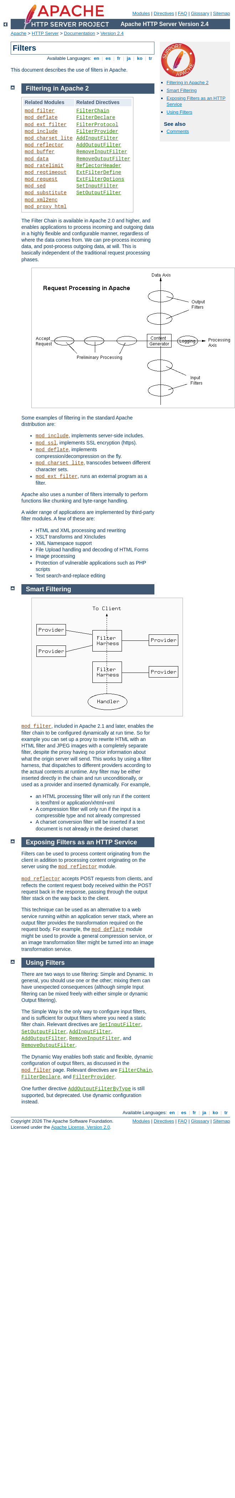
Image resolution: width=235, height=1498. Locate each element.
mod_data (36, 159)
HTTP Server (45, 33)
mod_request (41, 179)
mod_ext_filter (46, 125)
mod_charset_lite (48, 138)
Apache (18, 33)
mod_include (41, 131)
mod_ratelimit (44, 166)
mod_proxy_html (46, 207)
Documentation (79, 33)
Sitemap (221, 13)
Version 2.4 (112, 33)
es (108, 58)
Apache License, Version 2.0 (80, 1127)
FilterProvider (97, 131)
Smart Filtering (182, 90)
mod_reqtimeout (46, 172)
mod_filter (40, 111)
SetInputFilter (97, 186)
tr (151, 58)
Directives (164, 13)
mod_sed (35, 186)
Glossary (200, 13)
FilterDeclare (95, 117)
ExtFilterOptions (100, 179)
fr (119, 58)
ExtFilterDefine (98, 172)
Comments (178, 131)
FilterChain (92, 111)
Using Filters (179, 112)
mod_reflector (44, 145)
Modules (141, 13)
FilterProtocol (97, 125)
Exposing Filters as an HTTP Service (81, 842)
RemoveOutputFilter (103, 159)
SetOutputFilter (98, 193)
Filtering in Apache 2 (188, 82)
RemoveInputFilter (101, 152)
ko (140, 58)
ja (129, 58)
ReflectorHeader (98, 166)
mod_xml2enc (41, 200)
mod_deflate (41, 117)
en (96, 58)
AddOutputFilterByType (99, 1089)
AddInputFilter (97, 138)
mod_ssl (46, 443)
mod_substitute (46, 193)
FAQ (182, 13)
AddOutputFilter (98, 145)
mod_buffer (40, 152)
